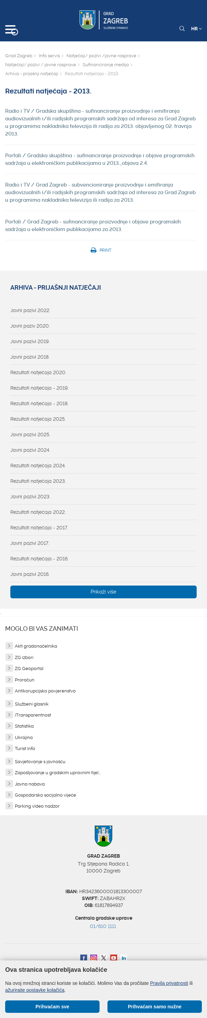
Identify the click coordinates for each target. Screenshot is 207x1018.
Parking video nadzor (37, 806)
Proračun (24, 679)
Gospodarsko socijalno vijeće (45, 795)
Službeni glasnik (32, 704)
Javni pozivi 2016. (30, 574)
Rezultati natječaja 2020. (38, 372)
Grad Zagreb (18, 55)
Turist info (25, 748)
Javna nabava (30, 784)
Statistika (24, 726)
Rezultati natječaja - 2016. (39, 558)
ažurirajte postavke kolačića (34, 990)
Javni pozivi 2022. (30, 310)
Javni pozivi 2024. (30, 450)
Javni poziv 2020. (30, 326)
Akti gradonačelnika (36, 646)
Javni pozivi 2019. (30, 341)
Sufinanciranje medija (106, 64)
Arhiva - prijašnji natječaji (31, 73)
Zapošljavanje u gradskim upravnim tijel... (58, 772)
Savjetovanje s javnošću (40, 761)
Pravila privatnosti (169, 983)
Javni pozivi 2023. (30, 496)
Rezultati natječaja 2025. (38, 419)
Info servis (49, 55)
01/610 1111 (103, 926)
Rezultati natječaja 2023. (38, 481)
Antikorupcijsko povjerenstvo (45, 690)
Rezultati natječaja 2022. (38, 512)
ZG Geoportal (29, 668)
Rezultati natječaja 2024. (38, 465)
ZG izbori (24, 657)
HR (196, 28)
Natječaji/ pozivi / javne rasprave (40, 64)
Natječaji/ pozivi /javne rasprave (101, 55)
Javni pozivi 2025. (30, 434)
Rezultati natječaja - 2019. (39, 388)
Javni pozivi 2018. (30, 357)
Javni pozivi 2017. (29, 543)
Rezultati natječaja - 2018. (39, 403)
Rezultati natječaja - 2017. (39, 527)
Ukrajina (24, 737)
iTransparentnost (33, 715)
